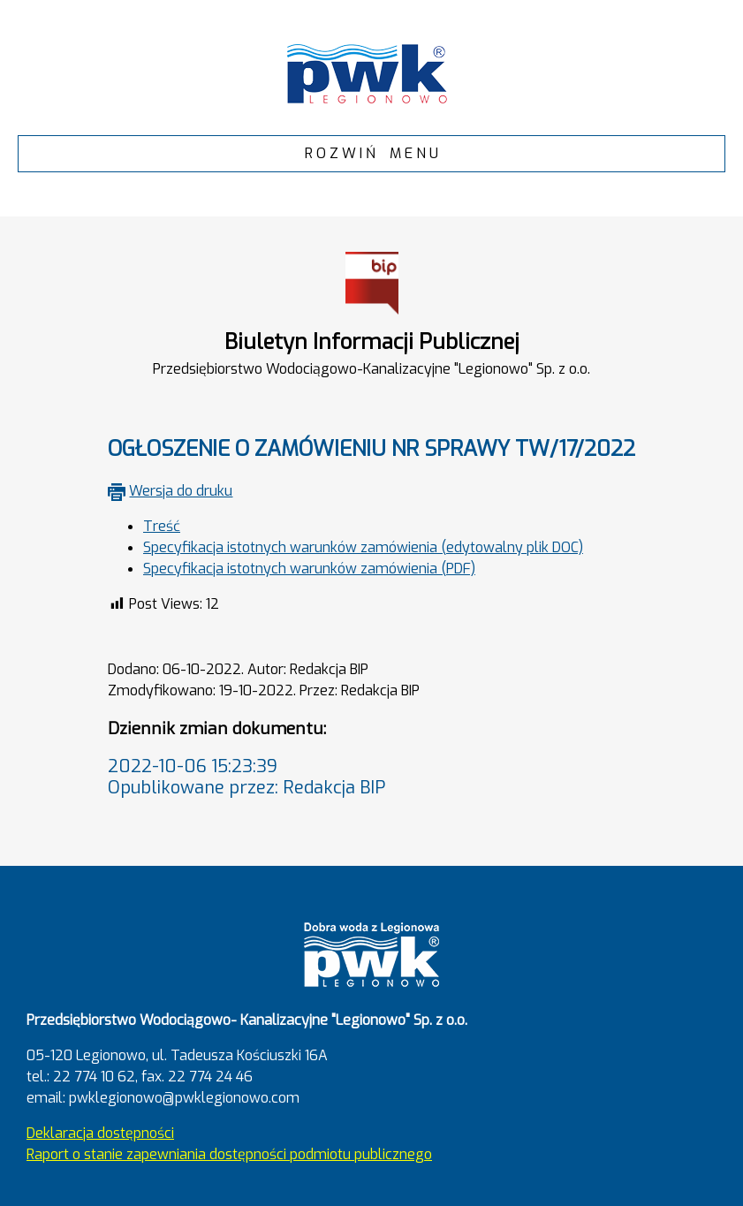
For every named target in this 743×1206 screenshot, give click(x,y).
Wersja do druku (180, 491)
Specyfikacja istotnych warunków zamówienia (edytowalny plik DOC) (363, 547)
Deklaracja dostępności (100, 1133)
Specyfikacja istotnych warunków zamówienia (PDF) (309, 568)
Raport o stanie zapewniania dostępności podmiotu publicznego (229, 1154)
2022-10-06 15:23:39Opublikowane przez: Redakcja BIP (246, 777)
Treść (161, 526)
